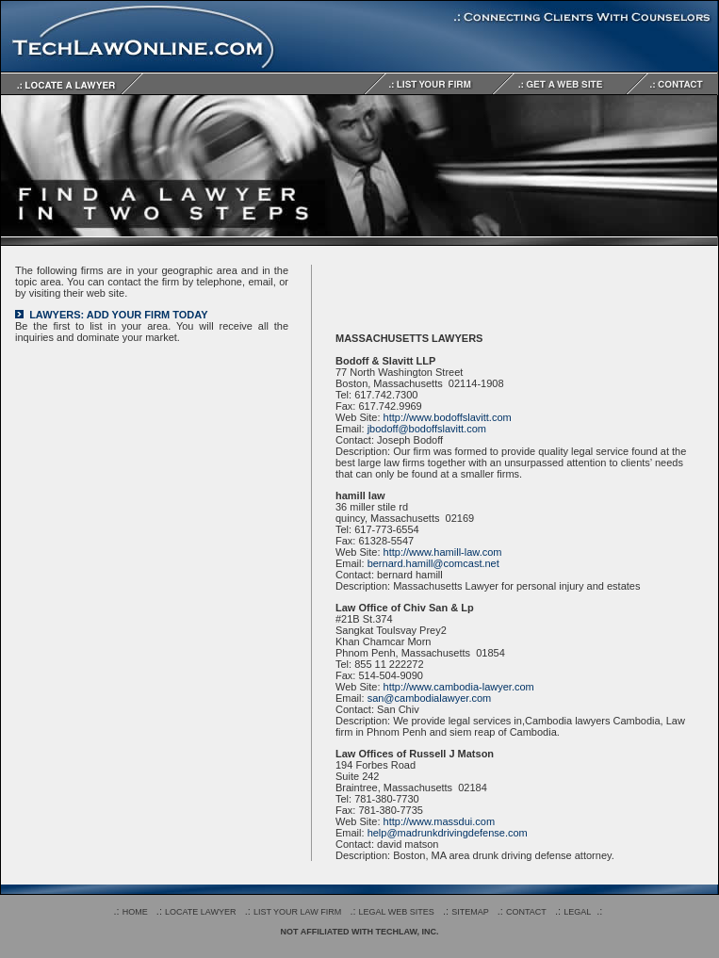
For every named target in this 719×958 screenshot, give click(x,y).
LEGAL (577, 912)
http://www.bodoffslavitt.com (448, 417)
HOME (135, 912)
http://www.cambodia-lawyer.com (459, 686)
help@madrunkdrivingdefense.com (448, 832)
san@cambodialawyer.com (430, 698)
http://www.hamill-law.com (443, 552)
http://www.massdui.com (440, 821)
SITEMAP (470, 912)
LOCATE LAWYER (201, 912)
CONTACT (526, 912)
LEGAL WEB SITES (396, 912)
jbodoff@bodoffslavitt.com (427, 428)
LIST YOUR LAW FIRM (297, 912)
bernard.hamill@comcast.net (433, 563)
